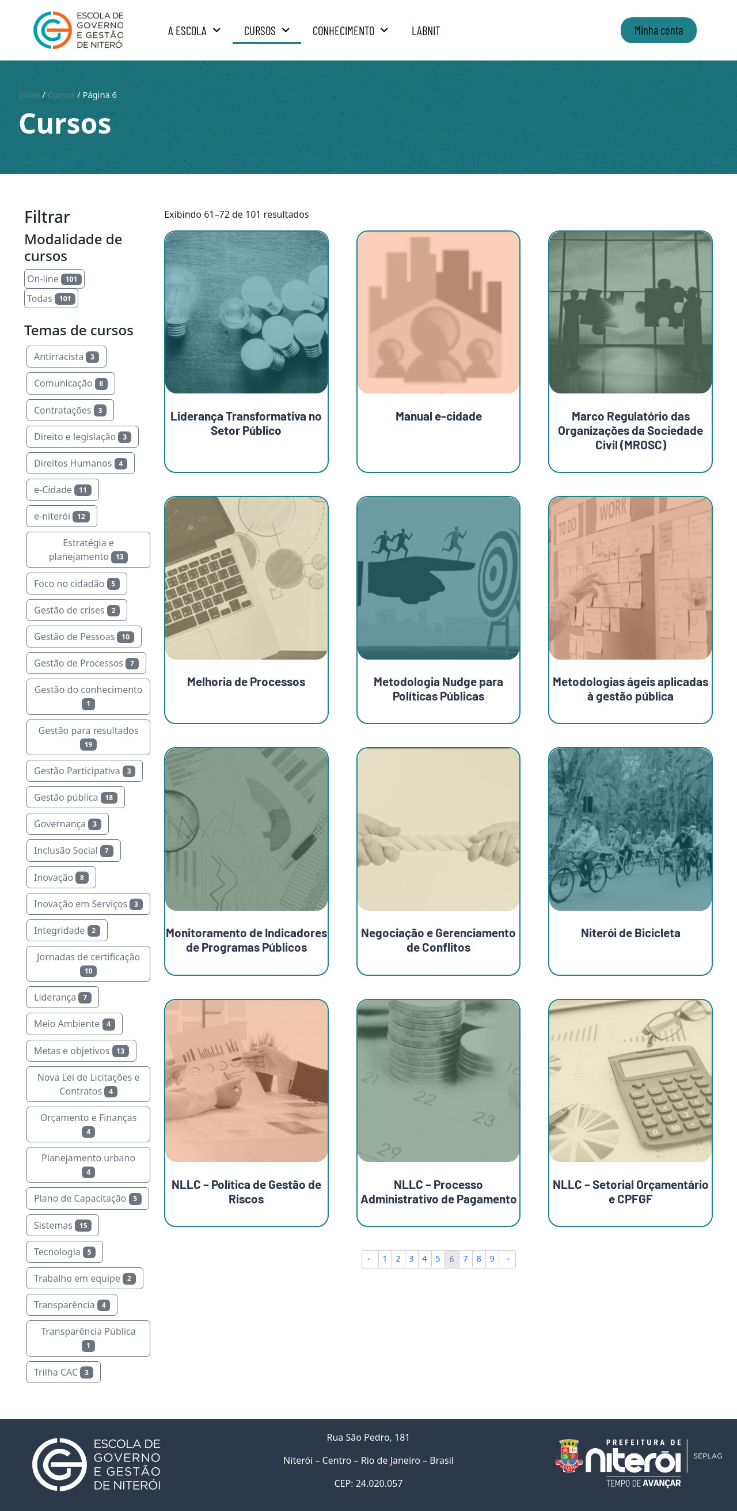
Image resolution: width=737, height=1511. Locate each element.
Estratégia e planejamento (88, 549)
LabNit (426, 30)
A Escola (194, 30)
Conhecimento (351, 30)
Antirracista (66, 356)
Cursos (267, 30)
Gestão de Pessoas (84, 636)
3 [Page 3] (411, 1258)
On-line (54, 278)
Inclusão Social (73, 850)
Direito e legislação (82, 436)
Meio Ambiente (74, 1023)
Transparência (72, 1304)
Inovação (61, 877)
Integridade (67, 930)
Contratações (70, 410)
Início (29, 94)
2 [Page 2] (398, 1258)
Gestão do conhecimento (89, 696)
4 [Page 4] (425, 1258)
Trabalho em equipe (85, 1278)
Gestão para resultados (89, 737)
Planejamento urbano (88, 1165)
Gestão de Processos (86, 663)
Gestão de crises (77, 610)
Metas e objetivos (81, 1050)
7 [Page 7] (466, 1258)
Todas (51, 298)
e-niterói (62, 516)
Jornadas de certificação (88, 963)
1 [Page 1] (385, 1258)
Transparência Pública (88, 1338)
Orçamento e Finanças (88, 1124)
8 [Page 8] (479, 1258)
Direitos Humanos (80, 463)
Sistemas (63, 1225)
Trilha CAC (63, 1372)
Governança (67, 823)
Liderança (63, 997)
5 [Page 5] (438, 1258)
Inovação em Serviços (88, 903)
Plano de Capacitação (88, 1198)
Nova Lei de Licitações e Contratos (88, 1084)
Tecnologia (65, 1251)
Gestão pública (75, 797)
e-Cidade (63, 489)
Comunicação (71, 383)
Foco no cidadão (77, 583)
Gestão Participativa (84, 770)
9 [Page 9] (492, 1258)
